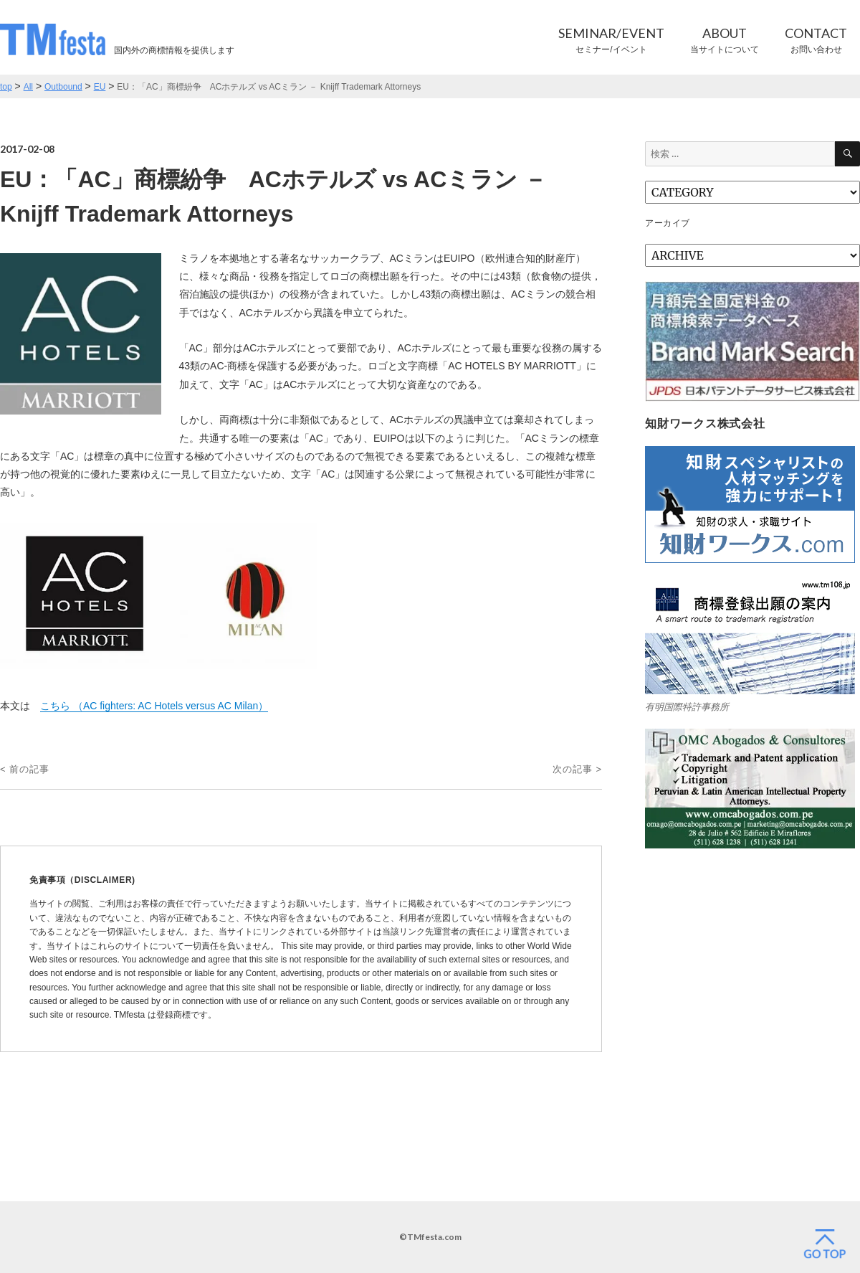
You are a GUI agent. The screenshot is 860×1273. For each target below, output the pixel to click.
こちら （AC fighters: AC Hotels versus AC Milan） (154, 705)
